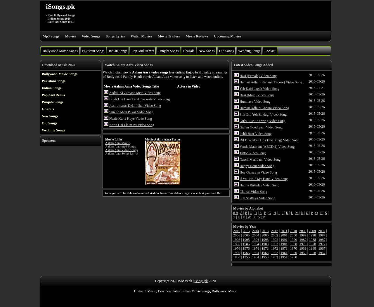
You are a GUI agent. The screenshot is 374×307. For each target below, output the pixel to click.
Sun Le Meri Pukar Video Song (131, 112)
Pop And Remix (142, 51)
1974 (255, 248)
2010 (293, 231)
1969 (303, 248)
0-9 (235, 213)
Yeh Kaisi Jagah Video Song (260, 89)
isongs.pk (201, 281)
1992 (274, 240)
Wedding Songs (249, 51)
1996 (236, 240)
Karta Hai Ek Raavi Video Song (131, 125)
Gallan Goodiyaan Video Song (261, 127)
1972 (274, 248)
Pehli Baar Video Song (255, 134)
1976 (236, 248)
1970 (293, 248)
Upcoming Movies (227, 36)
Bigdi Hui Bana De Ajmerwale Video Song (139, 99)
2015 (246, 231)
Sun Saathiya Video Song (257, 198)
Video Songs (91, 36)
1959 (303, 253)
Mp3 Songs (51, 36)
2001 (284, 235)
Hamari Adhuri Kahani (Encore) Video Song (271, 82)
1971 (284, 248)
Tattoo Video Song (253, 153)
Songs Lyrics (115, 36)
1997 (321, 235)
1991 (284, 240)
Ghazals (188, 51)
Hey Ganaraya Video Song (258, 172)
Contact (269, 51)
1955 (246, 257)
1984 (255, 244)
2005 (246, 235)
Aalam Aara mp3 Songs (120, 146)
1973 (265, 248)
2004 (255, 235)
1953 (265, 257)
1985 (246, 244)
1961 (284, 253)
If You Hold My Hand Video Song (264, 179)
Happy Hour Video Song (257, 166)
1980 (293, 244)
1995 (246, 240)
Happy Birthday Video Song (259, 185)
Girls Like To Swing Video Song (262, 121)
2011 (284, 231)
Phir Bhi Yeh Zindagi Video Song (263, 114)
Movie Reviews (197, 36)
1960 (293, 253)
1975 (246, 248)
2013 (265, 231)
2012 (274, 231)
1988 (312, 240)
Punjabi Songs (168, 51)
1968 (312, 248)
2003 (265, 235)
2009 (302, 231)
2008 (312, 231)
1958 (312, 253)
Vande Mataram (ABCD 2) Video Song (267, 147)
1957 (321, 253)
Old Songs (226, 51)
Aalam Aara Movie (117, 143)
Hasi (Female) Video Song (258, 76)
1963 (265, 253)
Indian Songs (118, 51)
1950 (293, 257)
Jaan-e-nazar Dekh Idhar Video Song (135, 106)
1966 (236, 253)
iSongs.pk (60, 6)
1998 (312, 235)
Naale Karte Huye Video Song (130, 118)
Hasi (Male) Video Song (257, 95)
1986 (236, 244)
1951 (284, 257)
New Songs (207, 51)
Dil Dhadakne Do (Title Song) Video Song (269, 140)
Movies (70, 36)
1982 (274, 244)
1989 (303, 240)
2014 (255, 231)
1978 (312, 244)
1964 (255, 253)
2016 (236, 231)
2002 (274, 235)
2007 (321, 231)
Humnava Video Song (255, 102)
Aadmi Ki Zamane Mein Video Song (135, 93)
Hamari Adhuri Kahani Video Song (264, 108)
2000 (293, 235)
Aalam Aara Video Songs (121, 150)
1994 (255, 240)
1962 (274, 253)
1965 (246, 253)
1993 (265, 240)
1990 (293, 240)
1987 (321, 240)
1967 (321, 248)
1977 (321, 244)
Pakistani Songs (93, 51)
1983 (265, 244)
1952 (274, 257)
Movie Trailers (169, 36)
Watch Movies (141, 36)
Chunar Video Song (253, 192)
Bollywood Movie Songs (60, 51)
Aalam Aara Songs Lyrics (121, 153)
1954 (255, 257)
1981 (284, 244)
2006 (236, 235)
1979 (303, 244)
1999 (303, 235)
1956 (236, 257)
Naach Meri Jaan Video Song (260, 159)
